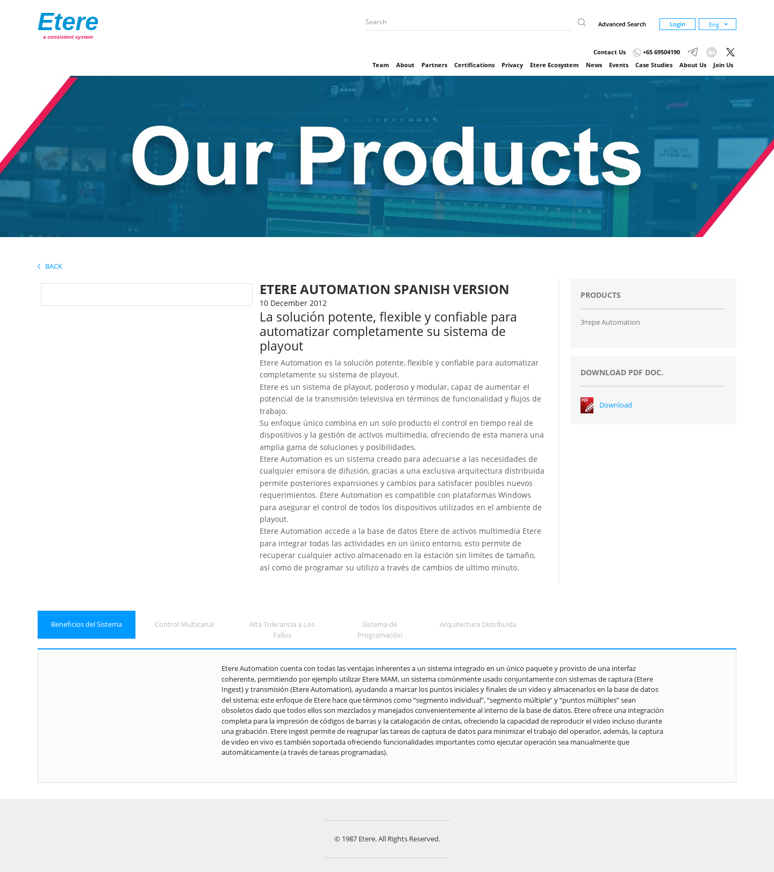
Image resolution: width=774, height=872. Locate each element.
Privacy (512, 65)
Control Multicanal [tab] (184, 624)
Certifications (474, 65)
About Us (692, 65)
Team (380, 65)
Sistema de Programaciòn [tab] (380, 629)
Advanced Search (622, 24)
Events (618, 65)
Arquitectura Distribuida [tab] (478, 624)
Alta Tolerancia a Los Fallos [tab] (281, 629)
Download (615, 405)
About (405, 65)
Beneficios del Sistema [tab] (86, 624)
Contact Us (609, 52)
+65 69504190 (656, 52)
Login (677, 24)
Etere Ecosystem (554, 65)
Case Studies (653, 65)
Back (50, 266)
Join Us (723, 65)
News (594, 65)
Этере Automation (610, 322)
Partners (434, 65)
